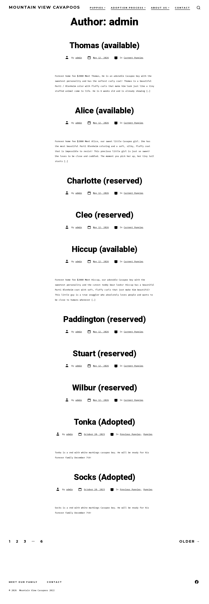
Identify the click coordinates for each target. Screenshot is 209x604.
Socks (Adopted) (104, 477)
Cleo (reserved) (104, 215)
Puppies (97, 8)
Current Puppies (133, 57)
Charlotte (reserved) (104, 181)
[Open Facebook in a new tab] (196, 581)
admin (78, 57)
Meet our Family (23, 582)
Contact (182, 8)
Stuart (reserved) (104, 354)
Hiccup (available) (104, 249)
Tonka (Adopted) (104, 422)
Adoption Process (128, 8)
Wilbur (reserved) (104, 388)
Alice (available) (104, 111)
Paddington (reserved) (104, 319)
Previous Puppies (130, 434)
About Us (160, 8)
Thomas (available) (104, 46)
